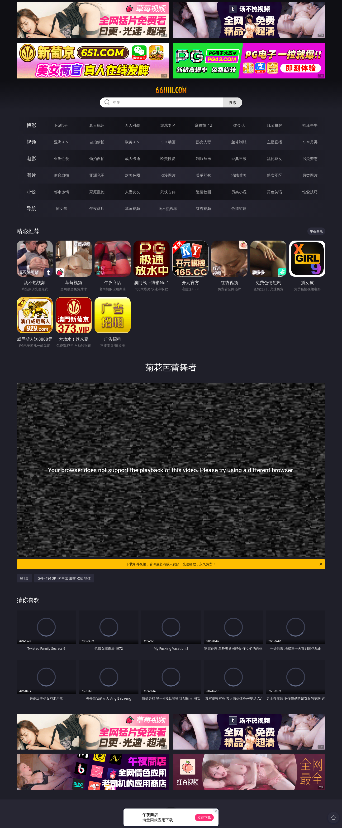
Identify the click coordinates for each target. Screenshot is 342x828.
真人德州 (96, 125)
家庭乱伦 (96, 191)
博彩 (31, 125)
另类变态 (310, 158)
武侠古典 (168, 191)
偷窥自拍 (61, 175)
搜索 (233, 102)
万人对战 (132, 125)
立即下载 (204, 817)
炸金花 (239, 125)
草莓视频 (132, 208)
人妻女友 (132, 191)
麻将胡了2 (203, 125)
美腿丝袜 (203, 175)
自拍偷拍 (96, 142)
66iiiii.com (171, 90)
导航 (31, 208)
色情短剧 (239, 208)
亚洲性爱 (61, 158)
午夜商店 (96, 208)
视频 (31, 142)
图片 (31, 175)
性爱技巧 (310, 191)
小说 (31, 192)
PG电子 (61, 125)
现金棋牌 (274, 125)
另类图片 (310, 175)
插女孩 (61, 208)
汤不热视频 (167, 208)
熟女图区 (274, 175)
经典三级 (239, 158)
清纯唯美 (239, 175)
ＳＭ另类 (310, 142)
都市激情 (61, 191)
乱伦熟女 (274, 158)
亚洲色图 (96, 175)
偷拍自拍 (96, 158)
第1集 (24, 578)
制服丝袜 (203, 158)
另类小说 (239, 191)
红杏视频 (203, 208)
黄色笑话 (274, 191)
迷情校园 (203, 191)
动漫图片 (168, 175)
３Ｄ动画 (168, 142)
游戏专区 (168, 125)
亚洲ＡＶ (61, 142)
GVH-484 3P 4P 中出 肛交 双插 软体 (64, 578)
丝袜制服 (239, 142)
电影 (31, 158)
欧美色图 (132, 175)
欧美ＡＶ (132, 142)
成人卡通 (132, 158)
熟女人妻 (203, 142)
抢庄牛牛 (310, 125)
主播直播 (274, 142)
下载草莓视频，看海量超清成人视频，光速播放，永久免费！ (224, 564)
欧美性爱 (168, 158)
